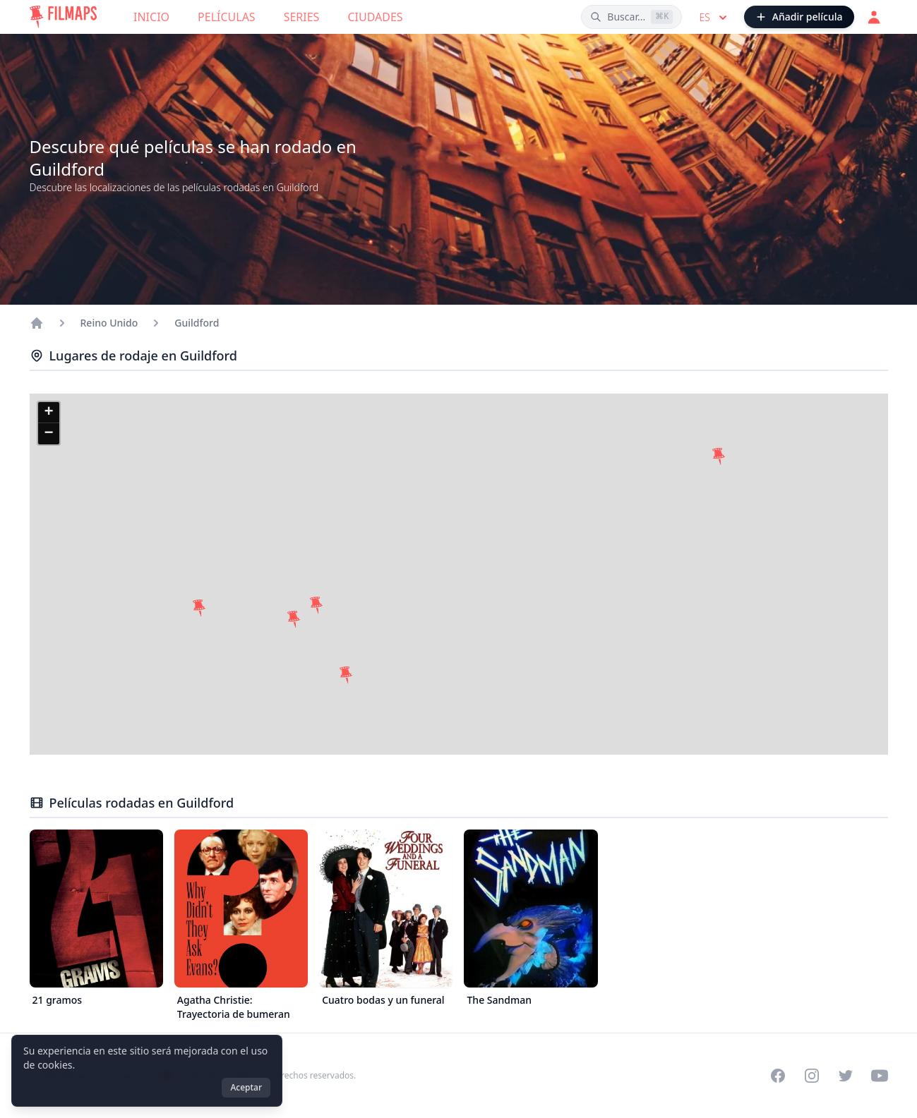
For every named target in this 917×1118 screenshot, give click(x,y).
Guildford (196, 322)
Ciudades (374, 17)
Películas (227, 17)
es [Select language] (714, 18)
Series (302, 17)
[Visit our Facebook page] (777, 1075)
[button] (293, 619)
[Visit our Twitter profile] (845, 1075)
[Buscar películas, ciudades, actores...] (631, 17)
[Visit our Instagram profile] (811, 1075)
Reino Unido (109, 322)
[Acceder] (873, 16)
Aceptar (246, 1087)
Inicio (151, 17)
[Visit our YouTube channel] (879, 1075)
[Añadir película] (799, 17)
